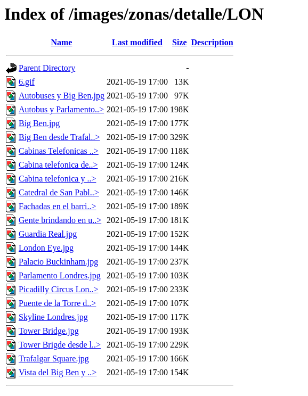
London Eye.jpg (46, 247)
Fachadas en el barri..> (57, 206)
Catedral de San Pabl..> (59, 192)
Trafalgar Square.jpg (54, 358)
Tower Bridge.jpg (49, 330)
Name (61, 42)
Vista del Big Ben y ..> (57, 372)
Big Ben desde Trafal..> (59, 137)
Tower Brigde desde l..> (60, 344)
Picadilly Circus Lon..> (58, 289)
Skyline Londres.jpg (53, 316)
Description (212, 42)
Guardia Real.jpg (48, 233)
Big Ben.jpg (39, 123)
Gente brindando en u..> (60, 220)
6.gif (27, 81)
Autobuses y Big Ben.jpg (61, 95)
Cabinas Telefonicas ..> (59, 150)
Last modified (137, 42)
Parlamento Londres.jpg (60, 275)
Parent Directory (47, 67)
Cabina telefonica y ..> (57, 178)
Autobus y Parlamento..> (61, 109)
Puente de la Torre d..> (57, 303)
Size (179, 42)
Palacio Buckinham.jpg (58, 261)
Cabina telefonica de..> (58, 164)
